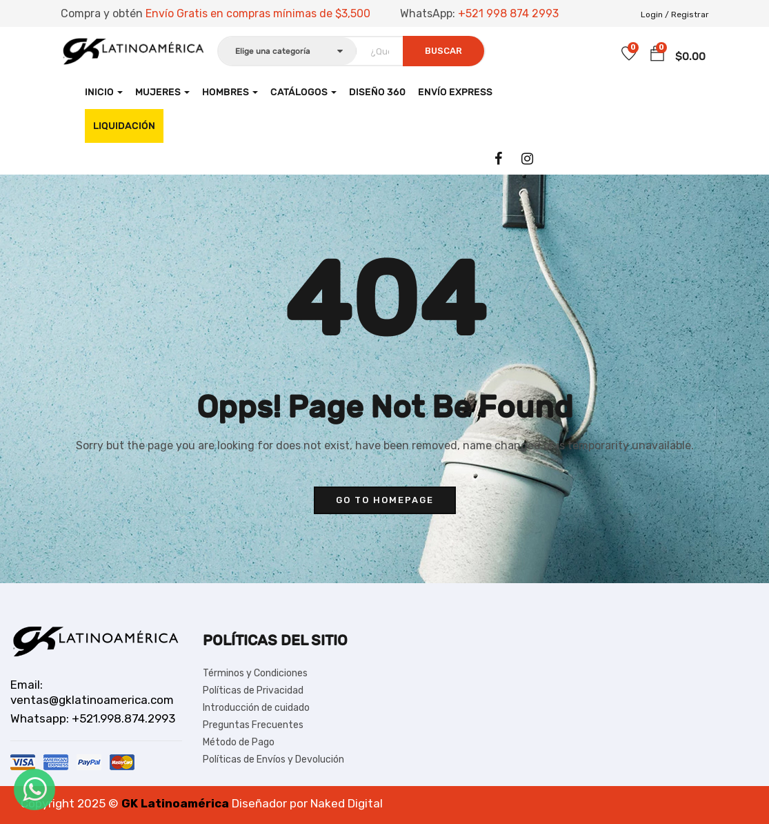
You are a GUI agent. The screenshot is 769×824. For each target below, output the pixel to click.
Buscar (443, 51)
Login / (655, 14)
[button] (657, 54)
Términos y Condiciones (255, 673)
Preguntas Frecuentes (253, 725)
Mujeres (162, 92)
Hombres (230, 92)
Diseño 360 (377, 92)
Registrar (690, 14)
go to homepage (385, 500)
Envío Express (455, 92)
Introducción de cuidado (256, 708)
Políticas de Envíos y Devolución (273, 759)
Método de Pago (238, 742)
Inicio (104, 92)
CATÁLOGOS (303, 92)
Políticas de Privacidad (253, 690)
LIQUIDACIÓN (124, 126)
